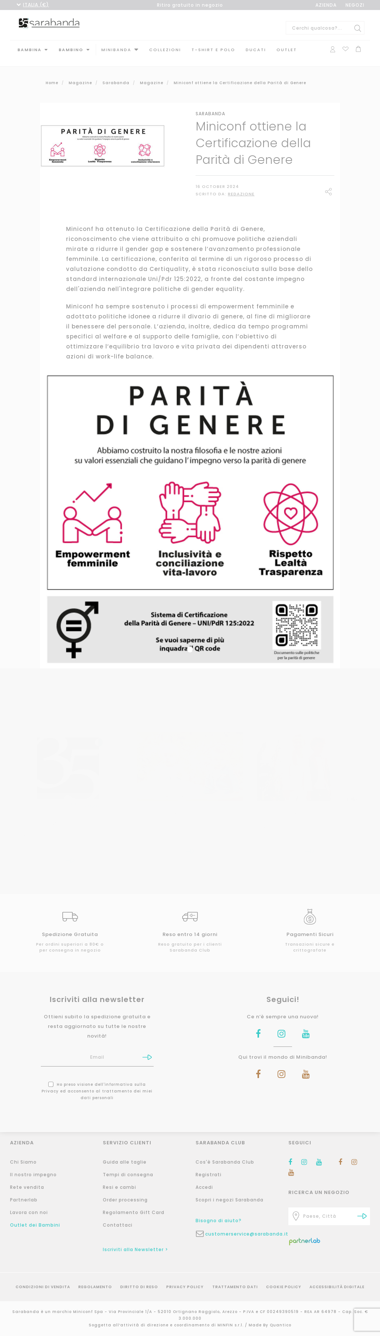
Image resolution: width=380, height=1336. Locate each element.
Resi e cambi (119, 1187)
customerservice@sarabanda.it (241, 1234)
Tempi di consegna (128, 1174)
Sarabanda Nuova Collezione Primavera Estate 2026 (310, 824)
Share (329, 185)
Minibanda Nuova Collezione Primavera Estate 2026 (190, 824)
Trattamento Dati (235, 1287)
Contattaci (117, 1225)
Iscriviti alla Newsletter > (135, 1249)
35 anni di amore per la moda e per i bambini (70, 833)
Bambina (29, 50)
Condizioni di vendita (43, 1287)
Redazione (241, 186)
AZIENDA (326, 5)
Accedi (204, 1187)
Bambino (71, 50)
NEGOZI (354, 5)
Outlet (286, 50)
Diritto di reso (139, 1287)
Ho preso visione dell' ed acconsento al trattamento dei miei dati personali (97, 1083)
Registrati (209, 1174)
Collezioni (165, 50)
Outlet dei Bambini (35, 1225)
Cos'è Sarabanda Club (225, 1162)
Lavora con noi (29, 1212)
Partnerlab (23, 1200)
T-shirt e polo (213, 50)
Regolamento (95, 1287)
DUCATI (256, 50)
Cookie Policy (283, 1287)
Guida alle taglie (125, 1162)
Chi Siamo (23, 1162)
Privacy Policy (185, 1287)
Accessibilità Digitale (336, 1287)
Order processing (125, 1200)
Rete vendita (27, 1187)
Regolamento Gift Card (133, 1212)
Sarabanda (210, 106)
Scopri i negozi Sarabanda (229, 1200)
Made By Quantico (270, 1325)
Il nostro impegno (33, 1174)
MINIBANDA (116, 50)
